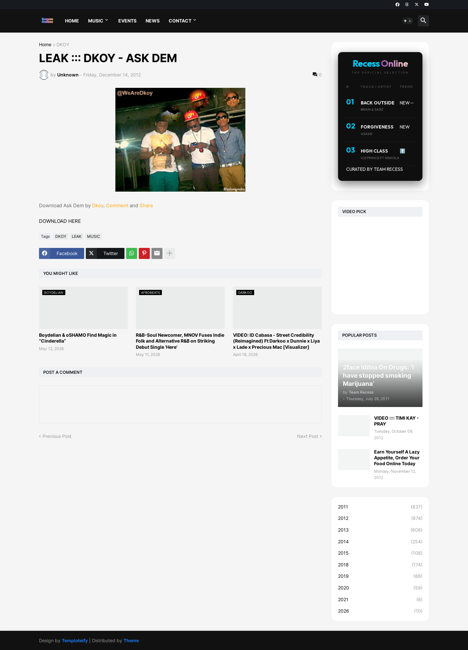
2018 (380, 565)
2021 (380, 599)
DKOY (63, 44)
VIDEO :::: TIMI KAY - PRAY (396, 421)
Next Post (307, 436)
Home (45, 44)
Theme (131, 640)
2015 (380, 553)
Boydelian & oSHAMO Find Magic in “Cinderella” (78, 338)
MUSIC (95, 20)
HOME (72, 20)
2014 (380, 541)
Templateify (75, 640)
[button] (407, 21)
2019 (380, 576)
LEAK (77, 236)
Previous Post (57, 436)
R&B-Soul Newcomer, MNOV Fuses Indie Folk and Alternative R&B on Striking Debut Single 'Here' (180, 340)
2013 (380, 530)
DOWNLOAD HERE (60, 221)
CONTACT (180, 20)
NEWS (153, 20)
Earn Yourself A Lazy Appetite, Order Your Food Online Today (397, 457)
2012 (380, 518)
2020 (380, 588)
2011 (380, 507)
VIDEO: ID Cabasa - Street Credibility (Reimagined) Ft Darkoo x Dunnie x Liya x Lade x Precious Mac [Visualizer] (276, 340)
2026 (380, 611)
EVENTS (127, 20)
